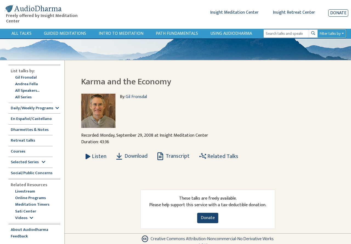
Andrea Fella (26, 84)
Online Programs (30, 198)
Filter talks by (330, 33)
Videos (24, 218)
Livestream (25, 191)
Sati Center (25, 211)
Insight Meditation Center (234, 12)
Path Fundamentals (177, 33)
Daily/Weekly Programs (35, 108)
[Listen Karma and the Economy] (96, 156)
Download (132, 156)
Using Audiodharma (231, 33)
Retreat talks (23, 140)
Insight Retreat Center (294, 12)
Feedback (19, 236)
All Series (23, 97)
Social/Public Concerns (31, 173)
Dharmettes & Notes (30, 130)
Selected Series (28, 162)
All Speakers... (27, 91)
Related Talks (218, 156)
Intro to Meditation (121, 33)
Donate (338, 13)
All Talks (22, 33)
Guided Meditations (65, 33)
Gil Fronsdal (26, 77)
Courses (18, 151)
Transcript (173, 156)
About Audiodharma (29, 230)
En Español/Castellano (31, 119)
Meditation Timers (32, 205)
